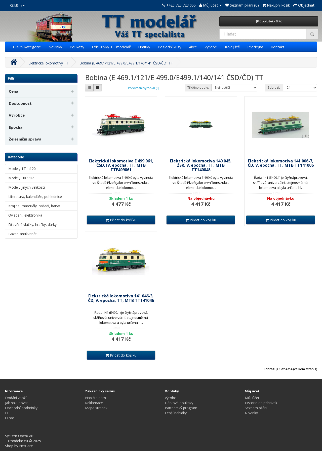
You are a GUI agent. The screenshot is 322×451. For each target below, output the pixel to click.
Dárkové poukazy (179, 402)
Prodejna (255, 46)
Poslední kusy (169, 46)
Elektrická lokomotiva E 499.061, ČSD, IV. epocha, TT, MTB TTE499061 (121, 165)
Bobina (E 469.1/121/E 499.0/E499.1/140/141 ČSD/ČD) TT (126, 63)
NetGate (26, 445)
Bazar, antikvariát (22, 233)
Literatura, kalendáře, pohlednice (35, 196)
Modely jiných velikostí (26, 187)
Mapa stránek (96, 407)
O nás (10, 417)
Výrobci (211, 46)
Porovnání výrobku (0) (143, 88)
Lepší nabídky (176, 412)
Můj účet (252, 397)
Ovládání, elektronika (25, 215)
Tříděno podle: (198, 87)
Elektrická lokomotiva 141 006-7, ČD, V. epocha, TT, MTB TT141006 (281, 163)
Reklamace (94, 402)
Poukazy (77, 46)
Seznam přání (256, 407)
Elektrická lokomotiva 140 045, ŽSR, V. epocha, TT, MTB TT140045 (201, 165)
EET (8, 412)
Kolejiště (232, 46)
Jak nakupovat (16, 402)
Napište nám (95, 397)
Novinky (55, 46)
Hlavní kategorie (27, 46)
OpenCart (26, 435)
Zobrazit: (273, 87)
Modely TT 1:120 (22, 168)
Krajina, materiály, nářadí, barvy (34, 205)
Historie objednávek (261, 402)
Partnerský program (181, 407)
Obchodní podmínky (21, 407)
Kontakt (277, 46)
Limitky (144, 46)
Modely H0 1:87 (21, 178)
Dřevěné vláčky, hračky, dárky (32, 224)
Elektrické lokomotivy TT (48, 63)
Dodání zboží (15, 397)
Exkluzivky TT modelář (111, 46)
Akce (193, 46)
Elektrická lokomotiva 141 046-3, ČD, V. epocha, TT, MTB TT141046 (121, 298)
